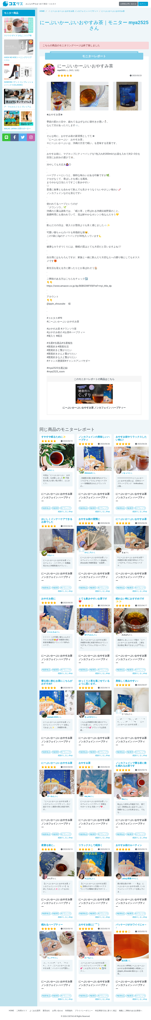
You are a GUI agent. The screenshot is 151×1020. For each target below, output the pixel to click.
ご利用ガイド (21, 1011)
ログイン (143, 4)
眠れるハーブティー (52, 924)
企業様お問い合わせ (128, 4)
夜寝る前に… (48, 845)
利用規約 (68, 1011)
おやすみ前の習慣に (89, 519)
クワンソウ (66, 508)
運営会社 (46, 1011)
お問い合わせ (57, 1011)
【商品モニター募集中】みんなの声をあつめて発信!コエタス (12, 3)
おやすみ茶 (84, 763)
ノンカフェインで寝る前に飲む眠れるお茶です (131, 764)
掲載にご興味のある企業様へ (130, 1011)
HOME (11, 1011)
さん (50, 470)
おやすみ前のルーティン (129, 845)
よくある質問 (35, 1011)
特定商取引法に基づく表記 (106, 1011)
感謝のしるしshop (65, 512)
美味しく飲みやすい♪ (127, 680)
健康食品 (46, 508)
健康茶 (56, 508)
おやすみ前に (48, 598)
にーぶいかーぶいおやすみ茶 (131, 519)
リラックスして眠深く (90, 845)
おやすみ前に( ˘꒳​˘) (89, 924)
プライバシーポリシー (84, 1011)
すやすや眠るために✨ (53, 436)
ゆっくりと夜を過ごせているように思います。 (94, 682)
